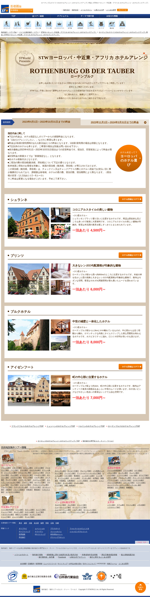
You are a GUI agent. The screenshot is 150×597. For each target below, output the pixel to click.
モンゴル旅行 (67, 483)
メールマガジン (86, 10)
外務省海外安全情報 (90, 555)
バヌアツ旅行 (77, 510)
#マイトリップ (40, 534)
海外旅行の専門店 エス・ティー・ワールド (98, 441)
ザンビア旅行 (29, 517)
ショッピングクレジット (78, 531)
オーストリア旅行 (26, 475)
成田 (25, 523)
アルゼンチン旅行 (124, 478)
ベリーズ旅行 (141, 483)
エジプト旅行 (41, 510)
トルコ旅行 (19, 510)
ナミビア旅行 (6, 517)
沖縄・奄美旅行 (70, 485)
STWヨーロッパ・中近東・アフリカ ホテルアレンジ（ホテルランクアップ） (69, 32)
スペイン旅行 (28, 468)
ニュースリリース (49, 564)
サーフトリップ (24, 531)
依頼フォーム (112, 564)
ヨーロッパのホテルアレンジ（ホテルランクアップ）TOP (59, 441)
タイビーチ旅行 (73, 471)
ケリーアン (39, 531)
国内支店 (75, 10)
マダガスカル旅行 (7, 514)
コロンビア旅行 (129, 483)
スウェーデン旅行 (24, 473)
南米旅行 (110, 487)
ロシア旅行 (14, 485)
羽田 (47, 523)
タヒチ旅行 (72, 505)
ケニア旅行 (40, 512)
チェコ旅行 (14, 475)
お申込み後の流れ (75, 564)
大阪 (30, 523)
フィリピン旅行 (70, 473)
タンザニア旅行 (35, 514)
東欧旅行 (37, 490)
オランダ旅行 (28, 477)
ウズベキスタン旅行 (21, 487)
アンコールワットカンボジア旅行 (89, 473)
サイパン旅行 (131, 505)
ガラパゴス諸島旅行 (114, 483)
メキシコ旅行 (112, 473)
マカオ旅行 (93, 481)
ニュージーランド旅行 (63, 510)
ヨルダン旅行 (18, 512)
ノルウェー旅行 (38, 473)
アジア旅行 (59, 485)
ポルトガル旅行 (35, 470)
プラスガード (55, 528)
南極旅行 (129, 487)
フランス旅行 (6, 468)
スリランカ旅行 (63, 478)
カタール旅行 (29, 512)
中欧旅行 (29, 490)
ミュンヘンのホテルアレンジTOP (61, 426)
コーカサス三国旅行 (13, 492)
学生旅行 (22, 537)
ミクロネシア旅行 (113, 507)
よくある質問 (111, 10)
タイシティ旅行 (60, 471)
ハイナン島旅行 (82, 481)
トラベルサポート (21, 555)
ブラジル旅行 (112, 478)
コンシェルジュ (56, 531)
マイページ (122, 10)
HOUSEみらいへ (56, 534)
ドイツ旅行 (14, 470)
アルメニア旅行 (6, 487)
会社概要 (23, 564)
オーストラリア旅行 (79, 507)
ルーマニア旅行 (40, 482)
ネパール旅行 (75, 478)
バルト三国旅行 (19, 490)
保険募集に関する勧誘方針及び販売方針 (62, 555)
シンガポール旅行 (88, 476)
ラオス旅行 (68, 476)
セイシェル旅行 (60, 512)
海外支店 (66, 10)
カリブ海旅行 (120, 487)
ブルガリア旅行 (27, 482)
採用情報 (39, 564)
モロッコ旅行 (30, 510)
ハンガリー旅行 (40, 475)
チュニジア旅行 (6, 512)
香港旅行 (77, 476)
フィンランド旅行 (10, 473)
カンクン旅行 (123, 473)
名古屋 (36, 523)
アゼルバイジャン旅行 (41, 485)
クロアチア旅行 (16, 477)
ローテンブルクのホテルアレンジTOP (124, 426)
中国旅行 (62, 481)
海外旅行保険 (37, 555)
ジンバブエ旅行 (17, 517)
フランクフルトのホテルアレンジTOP (27, 426)
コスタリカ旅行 (138, 480)
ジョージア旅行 (25, 485)
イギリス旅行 (39, 468)
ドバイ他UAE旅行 (7, 510)
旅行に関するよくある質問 (100, 557)
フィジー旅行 (82, 505)
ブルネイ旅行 (78, 483)
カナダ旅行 (138, 470)
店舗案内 (31, 564)
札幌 (57, 523)
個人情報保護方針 (128, 555)
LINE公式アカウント (78, 557)
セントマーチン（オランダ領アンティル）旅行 (124, 485)
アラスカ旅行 (128, 470)
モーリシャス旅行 (89, 510)
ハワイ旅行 (111, 505)
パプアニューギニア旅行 (76, 512)
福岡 (42, 523)
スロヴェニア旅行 (39, 480)
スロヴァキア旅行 (24, 480)
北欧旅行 (9, 490)
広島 (52, 523)
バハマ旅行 (111, 475)
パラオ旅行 (141, 505)
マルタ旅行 (24, 470)
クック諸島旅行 (92, 512)
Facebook (62, 557)
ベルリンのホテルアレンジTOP (91, 426)
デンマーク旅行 (11, 480)
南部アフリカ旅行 (21, 514)
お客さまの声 (99, 10)
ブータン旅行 (86, 478)
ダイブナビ (23, 528)
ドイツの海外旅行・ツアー (29, 32)
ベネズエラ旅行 (125, 480)
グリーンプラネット (57, 537)
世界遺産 (22, 534)
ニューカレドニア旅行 (63, 507)
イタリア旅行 (17, 468)
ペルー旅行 (133, 475)
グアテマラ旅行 (113, 480)
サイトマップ (62, 564)
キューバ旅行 (134, 473)
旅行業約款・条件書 (46, 557)
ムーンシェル (40, 528)
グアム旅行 (121, 505)
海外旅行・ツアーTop (9, 32)
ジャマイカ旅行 (122, 475)
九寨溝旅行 (71, 481)
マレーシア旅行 (85, 471)
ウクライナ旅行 (35, 487)
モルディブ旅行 (60, 505)
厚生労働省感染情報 (109, 555)
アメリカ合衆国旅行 (114, 470)
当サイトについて (89, 564)
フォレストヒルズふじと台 (79, 528)
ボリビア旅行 (144, 475)
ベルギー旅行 (39, 477)
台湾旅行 (96, 478)
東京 (20, 523)
